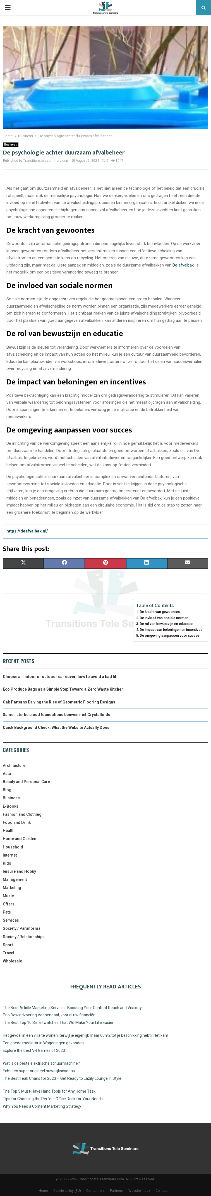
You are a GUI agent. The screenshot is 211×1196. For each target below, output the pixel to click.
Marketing (12, 887)
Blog (7, 790)
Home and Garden (19, 838)
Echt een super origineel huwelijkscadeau (39, 1071)
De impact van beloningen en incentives (171, 629)
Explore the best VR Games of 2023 (34, 1050)
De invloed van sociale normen (164, 618)
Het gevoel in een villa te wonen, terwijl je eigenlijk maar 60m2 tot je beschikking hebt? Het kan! (85, 1035)
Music (8, 896)
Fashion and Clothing (22, 814)
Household (13, 847)
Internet (10, 855)
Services (11, 920)
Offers (9, 904)
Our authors (95, 1191)
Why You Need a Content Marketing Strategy (42, 1106)
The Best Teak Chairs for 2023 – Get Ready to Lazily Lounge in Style (62, 1078)
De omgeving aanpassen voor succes (170, 635)
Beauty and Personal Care (26, 781)
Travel (8, 953)
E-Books (10, 806)
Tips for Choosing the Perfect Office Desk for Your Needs (53, 1099)
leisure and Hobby (19, 871)
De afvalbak (183, 265)
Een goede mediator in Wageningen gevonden (43, 1043)
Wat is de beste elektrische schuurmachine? (41, 1063)
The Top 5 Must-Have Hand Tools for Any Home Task (49, 1091)
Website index (139, 1191)
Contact (161, 1191)
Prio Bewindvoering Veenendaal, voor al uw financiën (49, 1015)
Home (43, 1191)
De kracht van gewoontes (160, 612)
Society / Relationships (24, 937)
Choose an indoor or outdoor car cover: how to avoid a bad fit (59, 676)
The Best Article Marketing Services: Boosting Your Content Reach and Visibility (72, 1007)
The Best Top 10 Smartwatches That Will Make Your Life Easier (58, 1022)
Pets (7, 912)
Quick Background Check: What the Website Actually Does (56, 727)
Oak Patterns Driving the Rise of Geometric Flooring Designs (59, 702)
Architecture (14, 765)
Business (10, 144)
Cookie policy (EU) (67, 1191)
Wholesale (12, 961)
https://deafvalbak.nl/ (27, 531)
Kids (7, 863)
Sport (8, 945)
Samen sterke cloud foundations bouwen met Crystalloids (56, 714)
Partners (116, 1191)
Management (15, 879)
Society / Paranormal (22, 928)
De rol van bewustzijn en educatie (166, 624)
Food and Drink (17, 822)
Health (9, 830)
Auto (7, 773)
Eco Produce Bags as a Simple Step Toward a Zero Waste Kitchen (63, 689)
